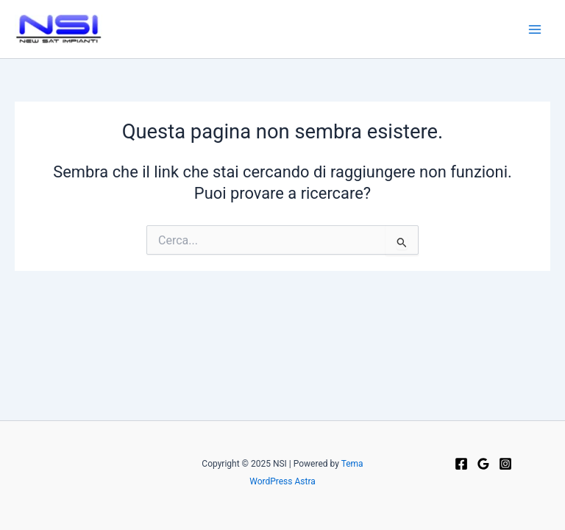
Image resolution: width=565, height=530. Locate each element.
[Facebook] (461, 463)
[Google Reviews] (483, 463)
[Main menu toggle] (534, 29)
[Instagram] (505, 463)
